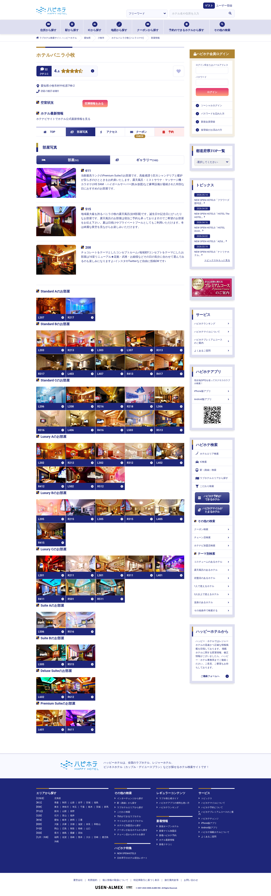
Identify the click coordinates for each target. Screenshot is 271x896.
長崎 (72, 837)
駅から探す (72, 27)
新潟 (56, 811)
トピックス (205, 185)
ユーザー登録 (224, 5)
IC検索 (201, 462)
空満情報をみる (96, 104)
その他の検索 (222, 27)
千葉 (82, 807)
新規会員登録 (208, 121)
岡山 (56, 828)
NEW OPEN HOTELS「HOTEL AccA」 (209, 226)
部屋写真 (79, 132)
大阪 (56, 824)
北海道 (57, 798)
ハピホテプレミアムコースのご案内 (212, 341)
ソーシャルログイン (211, 105)
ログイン (212, 92)
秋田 (64, 802)
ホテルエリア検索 (207, 454)
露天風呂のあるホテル (212, 570)
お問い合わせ (191, 880)
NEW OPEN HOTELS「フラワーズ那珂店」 (211, 199)
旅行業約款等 (172, 880)
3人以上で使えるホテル (212, 594)
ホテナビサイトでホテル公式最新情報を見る (63, 119)
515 (88, 209)
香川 (56, 833)
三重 (80, 820)
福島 (96, 802)
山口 (88, 828)
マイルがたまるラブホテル (128, 821)
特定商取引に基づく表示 (146, 880)
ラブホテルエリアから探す (212, 478)
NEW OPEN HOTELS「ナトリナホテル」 (211, 250)
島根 (80, 828)
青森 (56, 802)
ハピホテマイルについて (212, 331)
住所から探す (48, 27)
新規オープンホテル (167, 826)
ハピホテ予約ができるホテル (209, 498)
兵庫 (64, 824)
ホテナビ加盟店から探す (127, 825)
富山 (64, 815)
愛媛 (72, 833)
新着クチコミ (164, 844)
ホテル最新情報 (165, 840)
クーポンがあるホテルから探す (130, 830)
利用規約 (92, 880)
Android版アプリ (212, 399)
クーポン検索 (212, 529)
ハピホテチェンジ (208, 818)
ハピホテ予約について (210, 807)
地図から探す (119, 27)
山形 (72, 802)
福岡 (56, 837)
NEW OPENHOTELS (125, 853)
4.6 (57, 71)
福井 (72, 815)
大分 (88, 837)
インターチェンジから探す (128, 798)
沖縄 (56, 841)
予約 (168, 132)
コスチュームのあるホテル (212, 561)
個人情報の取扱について (115, 880)
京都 (72, 824)
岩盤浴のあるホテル (212, 578)
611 (88, 170)
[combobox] (198, 14)
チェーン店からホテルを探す (129, 834)
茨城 (98, 807)
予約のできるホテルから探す (186, 27)
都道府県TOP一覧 (210, 151)
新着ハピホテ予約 (166, 835)
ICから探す (94, 27)
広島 (64, 828)
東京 (56, 807)
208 (88, 247)
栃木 (90, 807)
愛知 (56, 820)
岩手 (80, 802)
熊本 (80, 837)
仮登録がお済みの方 (211, 129)
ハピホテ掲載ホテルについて (213, 832)
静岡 (72, 820)
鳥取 (72, 828)
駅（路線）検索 (206, 470)
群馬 (106, 807)
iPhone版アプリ (212, 391)
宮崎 (96, 837)
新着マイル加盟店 (166, 831)
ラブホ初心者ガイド (167, 798)
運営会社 (78, 880)
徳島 (64, 833)
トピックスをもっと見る (217, 260)
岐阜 (64, 820)
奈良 (88, 824)
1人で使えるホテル (212, 586)
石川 (56, 815)
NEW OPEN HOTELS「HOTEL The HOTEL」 (211, 212)
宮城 (88, 802)
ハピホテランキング (212, 323)
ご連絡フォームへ (210, 676)
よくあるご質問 (212, 350)
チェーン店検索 (212, 537)
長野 (72, 811)
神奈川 (65, 807)
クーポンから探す (148, 27)
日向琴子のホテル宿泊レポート (130, 858)
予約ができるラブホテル (127, 816)
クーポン (138, 132)
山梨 (64, 811)
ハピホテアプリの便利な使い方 (172, 803)
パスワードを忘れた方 (212, 113)
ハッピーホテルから (212, 631)
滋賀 (80, 824)
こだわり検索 (205, 486)
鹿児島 (105, 837)
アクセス (108, 132)
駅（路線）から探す (125, 803)
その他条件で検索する (212, 610)
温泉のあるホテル (212, 602)
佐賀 (64, 837)
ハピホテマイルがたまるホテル (210, 510)
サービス (203, 315)
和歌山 (97, 824)
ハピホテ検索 (207, 445)
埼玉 (74, 807)
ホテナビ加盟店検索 (212, 545)
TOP (49, 132)
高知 (80, 833)
